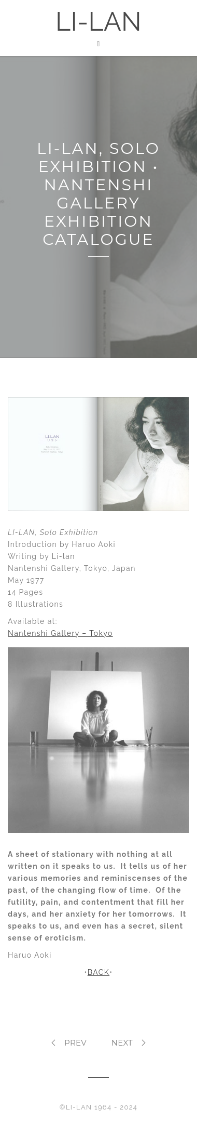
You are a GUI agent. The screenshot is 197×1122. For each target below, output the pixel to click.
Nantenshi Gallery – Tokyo (60, 633)
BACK (98, 972)
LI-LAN (98, 22)
